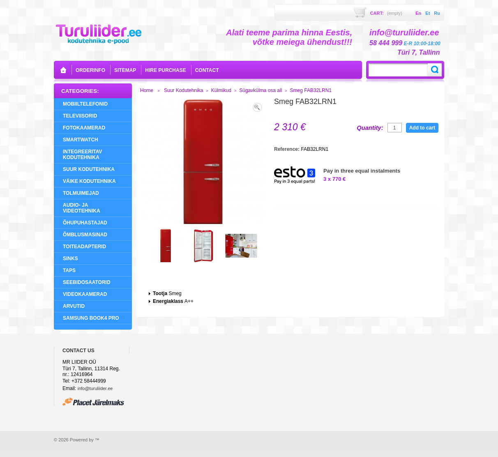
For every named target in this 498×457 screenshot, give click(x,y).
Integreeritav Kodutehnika (82, 154)
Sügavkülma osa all (260, 90)
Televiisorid (80, 116)
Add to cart (422, 128)
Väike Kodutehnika (89, 181)
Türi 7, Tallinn (418, 52)
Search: (435, 69)
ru (437, 13)
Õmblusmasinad (85, 235)
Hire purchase (165, 70)
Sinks (70, 258)
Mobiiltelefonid (85, 104)
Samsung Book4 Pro (91, 318)
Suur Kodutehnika (89, 169)
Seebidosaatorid (87, 282)
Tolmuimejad (81, 193)
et (427, 13)
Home (146, 90)
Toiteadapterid (84, 246)
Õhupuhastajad (85, 223)
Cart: (386, 13)
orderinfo (90, 70)
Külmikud (221, 90)
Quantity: (370, 128)
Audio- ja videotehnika (81, 208)
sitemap (125, 70)
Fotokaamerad (84, 128)
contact (207, 70)
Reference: (287, 149)
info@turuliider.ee (95, 388)
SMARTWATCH (80, 140)
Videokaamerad (85, 294)
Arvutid (74, 306)
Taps (69, 270)
